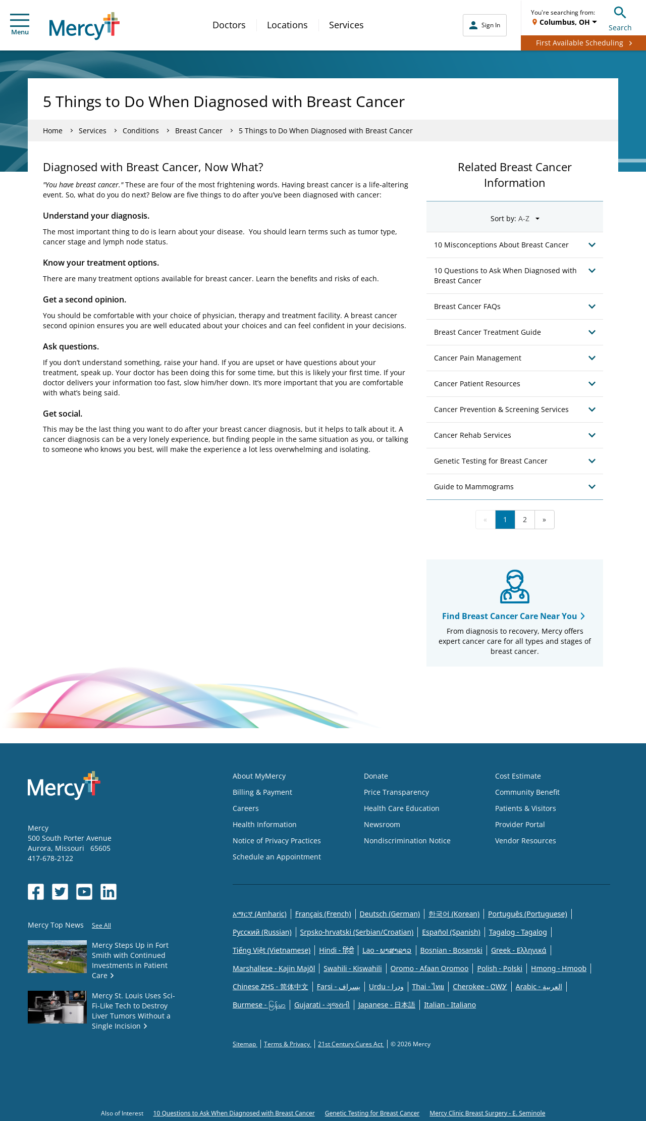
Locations (287, 25)
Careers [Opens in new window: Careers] (246, 808)
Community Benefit (527, 792)
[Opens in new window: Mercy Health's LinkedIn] (108, 892)
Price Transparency (396, 792)
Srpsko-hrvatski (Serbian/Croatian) (357, 932)
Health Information (265, 824)
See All (101, 925)
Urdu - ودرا (386, 986)
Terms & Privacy (287, 1044)
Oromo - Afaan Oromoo (430, 968)
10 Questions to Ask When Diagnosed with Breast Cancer (234, 1113)
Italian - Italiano (450, 1004)
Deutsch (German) (390, 914)
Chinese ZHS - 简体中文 (270, 986)
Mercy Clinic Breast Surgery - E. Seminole (487, 1113)
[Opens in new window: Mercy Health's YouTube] (84, 892)
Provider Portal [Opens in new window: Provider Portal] (520, 824)
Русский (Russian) (262, 932)
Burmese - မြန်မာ (259, 1004)
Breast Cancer (199, 130)
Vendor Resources (525, 840)
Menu (19, 25)
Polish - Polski (499, 968)
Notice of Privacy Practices (277, 840)
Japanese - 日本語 (386, 1004)
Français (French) (323, 914)
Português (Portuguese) (527, 914)
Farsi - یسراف (338, 986)
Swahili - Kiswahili (353, 968)
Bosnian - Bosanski (451, 950)
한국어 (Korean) (453, 914)
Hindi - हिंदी (336, 950)
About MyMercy (259, 776)
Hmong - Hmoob (558, 968)
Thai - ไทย (428, 986)
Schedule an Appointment (277, 856)
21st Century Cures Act (351, 1044)
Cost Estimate (518, 776)
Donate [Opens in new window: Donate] (376, 776)
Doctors (229, 25)
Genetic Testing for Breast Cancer (372, 1113)
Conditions (141, 130)
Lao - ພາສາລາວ (386, 950)
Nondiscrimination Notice (407, 840)
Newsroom (382, 824)
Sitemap (245, 1044)
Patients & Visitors (525, 808)
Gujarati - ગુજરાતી (322, 1004)
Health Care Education (402, 808)
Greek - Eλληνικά (519, 950)
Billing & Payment (262, 792)
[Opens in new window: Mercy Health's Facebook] (36, 892)
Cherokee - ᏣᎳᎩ (480, 986)
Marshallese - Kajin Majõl (274, 968)
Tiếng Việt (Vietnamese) (271, 950)
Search (620, 17)
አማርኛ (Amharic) (260, 914)
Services (346, 25)
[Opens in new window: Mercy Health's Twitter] (60, 892)
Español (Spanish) (451, 932)
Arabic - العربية (539, 986)
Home (53, 130)
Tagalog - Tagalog (518, 932)
